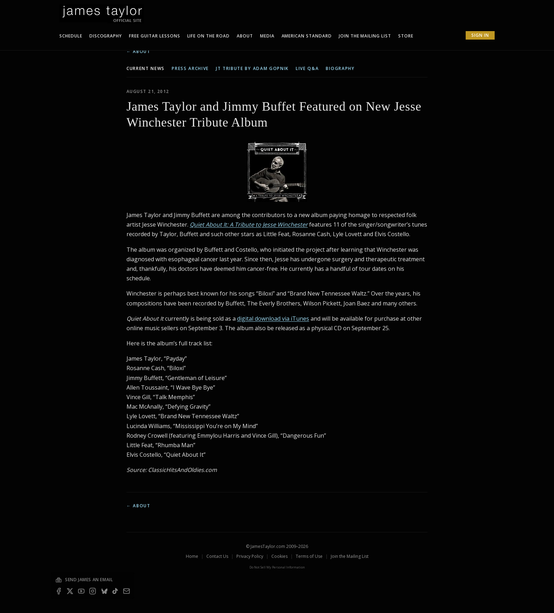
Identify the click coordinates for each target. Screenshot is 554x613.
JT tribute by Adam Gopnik (252, 68)
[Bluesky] (103, 591)
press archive (190, 68)
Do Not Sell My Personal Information (277, 567)
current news (145, 68)
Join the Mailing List (350, 556)
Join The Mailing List (365, 36)
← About (138, 51)
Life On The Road (208, 36)
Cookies (279, 556)
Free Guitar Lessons (154, 36)
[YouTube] (81, 591)
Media (267, 36)
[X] (69, 591)
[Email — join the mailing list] (126, 591)
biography (340, 68)
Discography (105, 36)
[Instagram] (92, 591)
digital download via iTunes (273, 318)
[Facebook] (58, 591)
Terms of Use (309, 556)
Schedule (70, 36)
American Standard (307, 36)
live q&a (307, 68)
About (245, 36)
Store (405, 36)
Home (192, 556)
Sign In (480, 35)
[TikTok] (115, 591)
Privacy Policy (249, 556)
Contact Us (217, 556)
